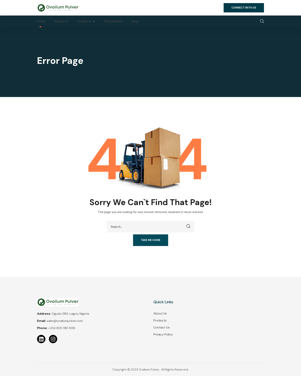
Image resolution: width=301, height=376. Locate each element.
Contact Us (161, 327)
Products (160, 320)
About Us (160, 313)
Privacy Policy (163, 334)
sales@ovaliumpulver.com (65, 321)
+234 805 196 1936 (61, 328)
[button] (244, 7)
